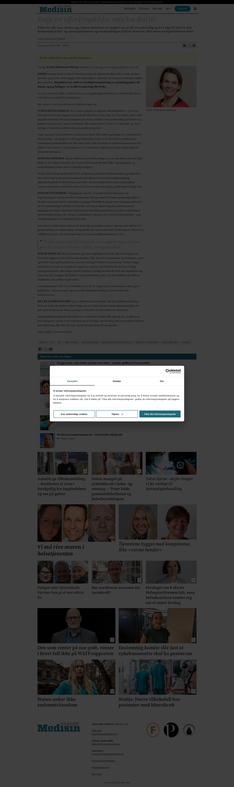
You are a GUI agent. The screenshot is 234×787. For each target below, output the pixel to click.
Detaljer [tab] (117, 381)
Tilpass (117, 414)
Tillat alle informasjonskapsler (160, 414)
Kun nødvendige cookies (74, 414)
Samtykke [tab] (72, 381)
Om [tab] (162, 381)
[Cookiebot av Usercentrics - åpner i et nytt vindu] (168, 371)
